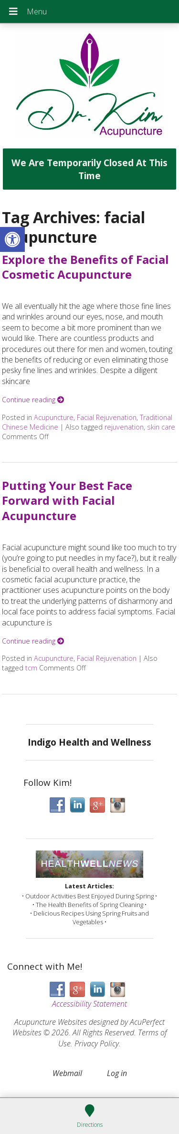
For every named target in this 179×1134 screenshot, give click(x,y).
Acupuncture (54, 417)
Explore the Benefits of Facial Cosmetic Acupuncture (85, 266)
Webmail (67, 1073)
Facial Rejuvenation (107, 417)
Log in (117, 1073)
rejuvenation (124, 426)
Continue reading (33, 399)
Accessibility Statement (89, 1003)
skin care (161, 426)
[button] (12, 239)
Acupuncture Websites (50, 1022)
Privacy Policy (96, 1043)
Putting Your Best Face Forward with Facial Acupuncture (67, 500)
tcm (31, 667)
